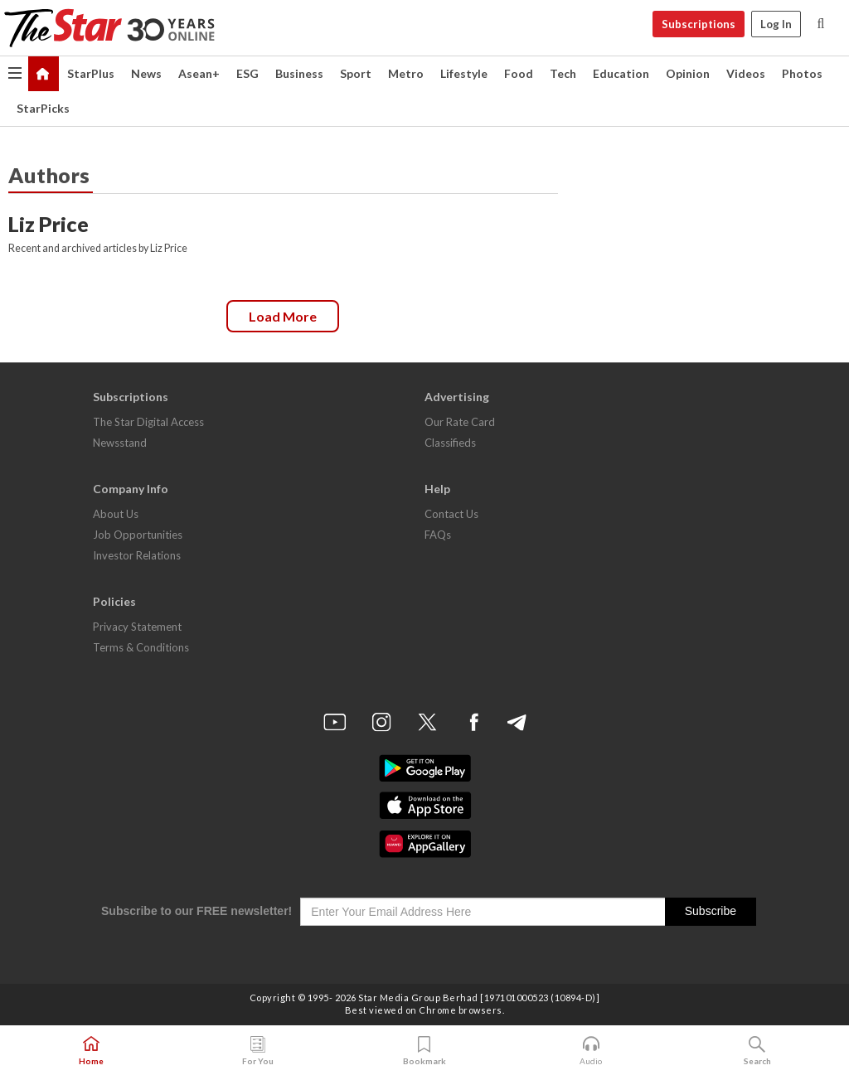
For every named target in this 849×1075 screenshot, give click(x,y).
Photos (802, 73)
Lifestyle (464, 73)
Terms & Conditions (141, 647)
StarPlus (90, 73)
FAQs (437, 534)
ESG (247, 73)
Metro (406, 73)
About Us (115, 514)
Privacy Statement (137, 626)
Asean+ (199, 73)
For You (258, 1051)
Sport (355, 73)
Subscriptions (698, 24)
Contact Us (451, 514)
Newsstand (120, 442)
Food (518, 73)
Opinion (688, 73)
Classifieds (450, 442)
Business (299, 73)
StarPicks (43, 108)
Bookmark (424, 1051)
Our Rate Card (459, 422)
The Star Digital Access (148, 422)
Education (621, 73)
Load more (283, 316)
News (146, 73)
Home (91, 1051)
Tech (563, 73)
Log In (776, 24)
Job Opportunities (137, 534)
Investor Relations (137, 555)
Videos (745, 73)
